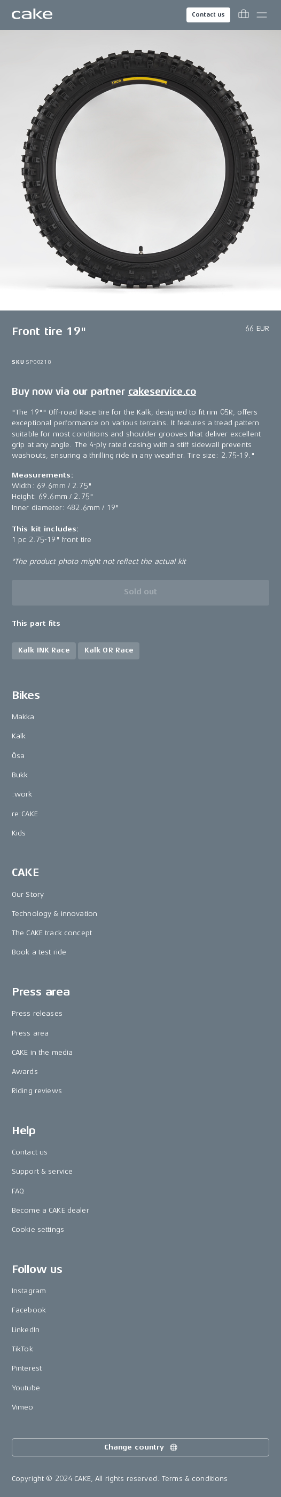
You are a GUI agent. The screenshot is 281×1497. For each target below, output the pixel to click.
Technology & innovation (54, 914)
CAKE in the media (42, 1052)
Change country (141, 1447)
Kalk (19, 736)
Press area (30, 1033)
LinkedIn (26, 1330)
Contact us (208, 14)
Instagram (29, 1291)
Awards (25, 1072)
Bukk (20, 775)
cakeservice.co (162, 391)
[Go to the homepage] (32, 15)
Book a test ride (39, 952)
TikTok (22, 1349)
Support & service (42, 1171)
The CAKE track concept (52, 933)
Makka (23, 717)
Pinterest (27, 1368)
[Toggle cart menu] (244, 15)
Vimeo (23, 1407)
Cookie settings (38, 1229)
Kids (19, 833)
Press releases (37, 1013)
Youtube (26, 1388)
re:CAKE (25, 814)
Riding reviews (37, 1091)
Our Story (28, 894)
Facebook (29, 1310)
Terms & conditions (195, 1479)
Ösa (18, 756)
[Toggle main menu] (262, 15)
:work (22, 794)
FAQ (18, 1191)
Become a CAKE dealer (50, 1210)
